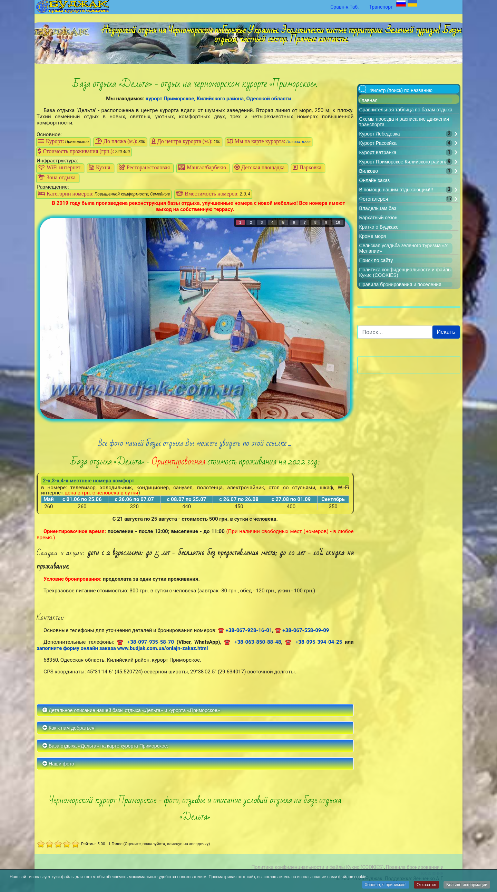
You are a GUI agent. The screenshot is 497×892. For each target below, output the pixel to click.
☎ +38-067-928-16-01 (245, 630)
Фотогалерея (373, 199)
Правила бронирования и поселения (400, 284)
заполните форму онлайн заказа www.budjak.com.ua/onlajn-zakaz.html (122, 648)
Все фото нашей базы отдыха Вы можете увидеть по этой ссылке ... (195, 443)
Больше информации (466, 885)
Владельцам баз (377, 208)
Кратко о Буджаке (379, 227)
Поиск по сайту (376, 260)
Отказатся (426, 885)
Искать (446, 332)
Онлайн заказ (374, 180)
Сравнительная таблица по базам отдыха (405, 109)
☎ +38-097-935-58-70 (145, 642)
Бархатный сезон (378, 217)
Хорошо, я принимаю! (386, 885)
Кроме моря (372, 236)
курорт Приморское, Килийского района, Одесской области (218, 99)
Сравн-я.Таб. (344, 7)
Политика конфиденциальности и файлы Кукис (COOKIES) (317, 867)
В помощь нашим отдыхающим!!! (396, 189)
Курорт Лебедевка (379, 134)
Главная (368, 100)
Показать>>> (298, 141)
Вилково (368, 171)
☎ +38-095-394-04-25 (313, 642)
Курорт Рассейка (378, 143)
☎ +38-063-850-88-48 (252, 642)
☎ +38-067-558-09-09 (302, 630)
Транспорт (381, 7)
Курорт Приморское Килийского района (403, 161)
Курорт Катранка (378, 152)
